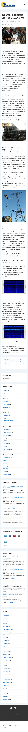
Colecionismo (6, 407)
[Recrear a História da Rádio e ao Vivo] (15, 21)
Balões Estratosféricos (8, 420)
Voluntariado (6, 474)
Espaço (4, 418)
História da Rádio (7, 432)
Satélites (5, 460)
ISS (4, 438)
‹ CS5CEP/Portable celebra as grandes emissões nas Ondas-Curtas (10, 362)
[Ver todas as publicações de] (3, 21)
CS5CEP (5, 410)
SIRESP (5, 468)
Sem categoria (6, 466)
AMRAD (5, 390)
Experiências (6, 426)
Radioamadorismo (7, 454)
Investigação (6, 435)
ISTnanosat (5, 443)
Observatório (6, 446)
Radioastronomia (7, 457)
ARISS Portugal (6, 401)
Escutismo (5, 415)
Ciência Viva (6, 404)
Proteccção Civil (6, 449)
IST (4, 440)
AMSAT (4, 393)
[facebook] (11, 708)
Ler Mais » (7, 566)
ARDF (4, 396)
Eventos (5, 424)
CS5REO (5, 412)
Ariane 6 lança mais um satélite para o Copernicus (13, 517)
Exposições (5, 429)
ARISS (4, 398)
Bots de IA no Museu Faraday (9, 508)
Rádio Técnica (6, 452)
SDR (4, 463)
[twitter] (15, 708)
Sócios (4, 471)
